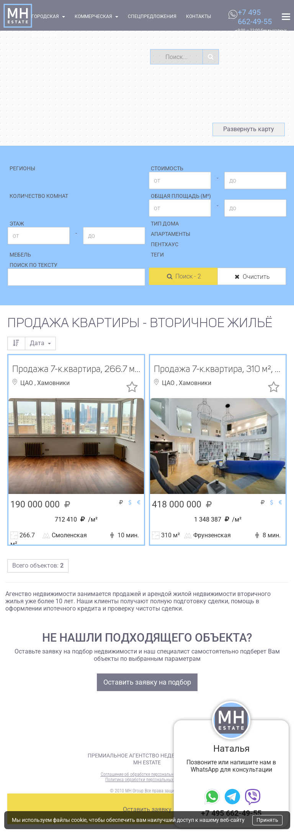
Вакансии (44, 35)
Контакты (198, 16)
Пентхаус (164, 244)
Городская (48, 16)
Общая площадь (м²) (181, 196)
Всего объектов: (38, 565)
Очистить (251, 276)
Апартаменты (170, 234)
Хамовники (53, 383)
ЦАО (27, 383)
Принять (267, 820)
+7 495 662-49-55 (255, 17)
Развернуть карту (248, 129)
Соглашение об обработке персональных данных (147, 774)
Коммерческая (96, 16)
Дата (40, 343)
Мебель (20, 255)
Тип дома (165, 224)
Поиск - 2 (183, 276)
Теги (157, 255)
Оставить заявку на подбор (147, 682)
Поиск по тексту (33, 265)
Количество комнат (39, 196)
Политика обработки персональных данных (147, 779)
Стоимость (167, 168)
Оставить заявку (147, 809)
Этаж (17, 224)
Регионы (22, 168)
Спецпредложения (152, 16)
